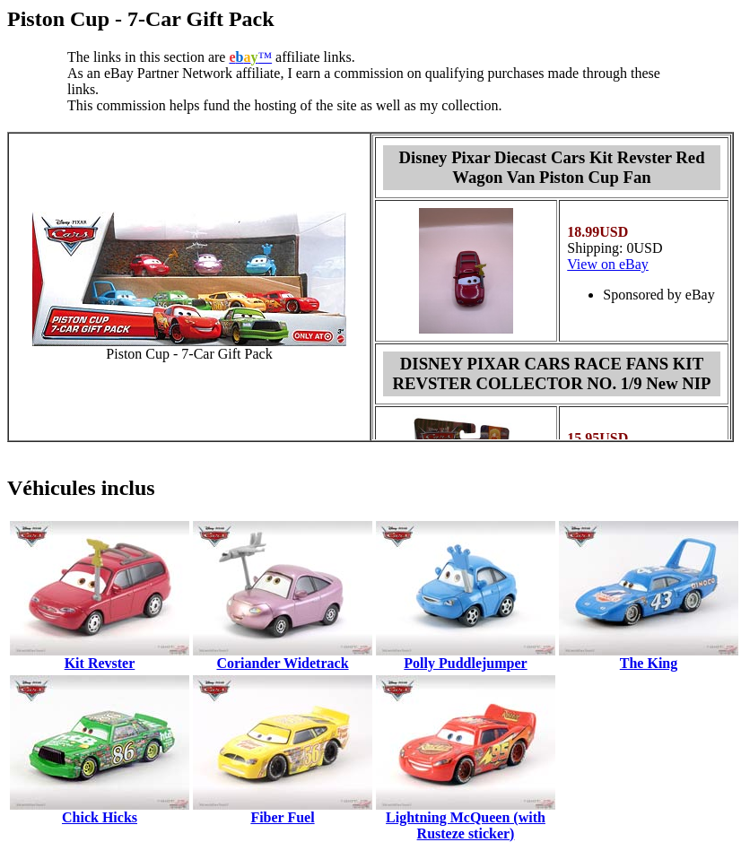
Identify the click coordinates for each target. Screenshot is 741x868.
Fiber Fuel (282, 817)
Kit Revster (100, 663)
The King (648, 663)
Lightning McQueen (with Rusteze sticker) (465, 825)
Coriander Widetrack (282, 663)
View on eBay (608, 264)
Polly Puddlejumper (465, 663)
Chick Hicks (99, 817)
